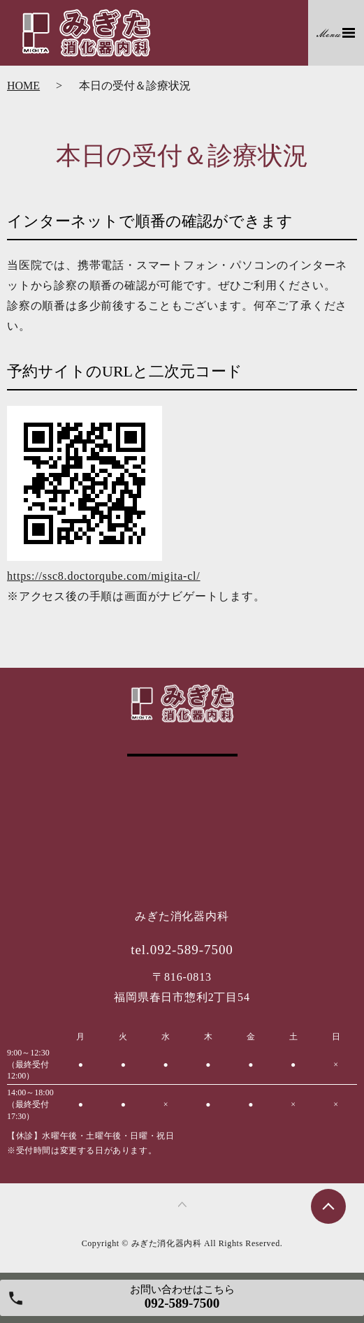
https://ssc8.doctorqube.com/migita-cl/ (104, 576)
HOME (23, 86)
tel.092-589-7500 (182, 949)
